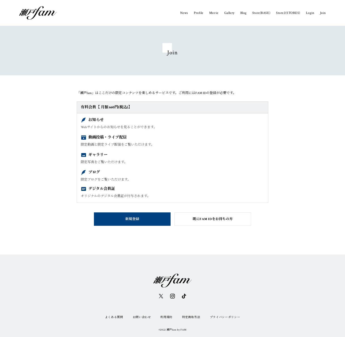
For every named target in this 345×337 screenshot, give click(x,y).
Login (310, 13)
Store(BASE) (261, 13)
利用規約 (166, 317)
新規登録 (132, 219)
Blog (243, 13)
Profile (198, 13)
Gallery (229, 13)
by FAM (181, 329)
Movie (213, 13)
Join (323, 13)
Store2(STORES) (288, 13)
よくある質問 (114, 317)
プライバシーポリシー (225, 317)
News (184, 13)
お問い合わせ (142, 317)
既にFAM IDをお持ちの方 (213, 219)
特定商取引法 (191, 317)
